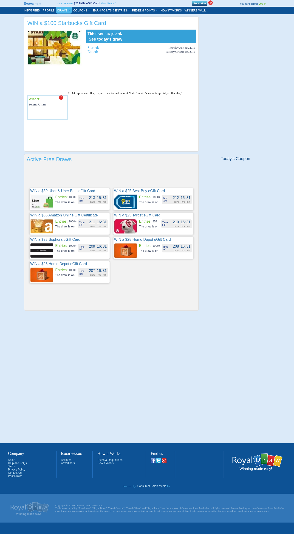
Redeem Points (145, 10)
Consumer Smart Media (152, 486)
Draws (64, 10)
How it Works (105, 463)
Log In (262, 3)
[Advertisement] (110, 78)
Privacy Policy (16, 469)
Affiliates (66, 460)
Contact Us (15, 472)
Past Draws (15, 476)
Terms (12, 466)
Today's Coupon (235, 158)
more (38, 3)
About (11, 460)
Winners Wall (195, 10)
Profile (48, 10)
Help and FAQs (17, 463)
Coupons (81, 10)
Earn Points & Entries (111, 10)
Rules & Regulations (109, 460)
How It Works (171, 10)
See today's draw (105, 39)
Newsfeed (32, 10)
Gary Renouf (108, 3)
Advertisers (68, 463)
